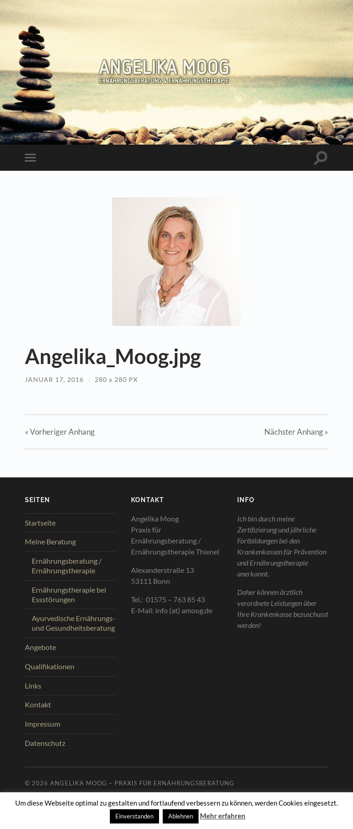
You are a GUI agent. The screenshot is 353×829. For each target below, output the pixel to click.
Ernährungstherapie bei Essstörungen (69, 594)
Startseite (40, 522)
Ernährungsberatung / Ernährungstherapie (67, 565)
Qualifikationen (49, 666)
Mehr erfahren (222, 816)
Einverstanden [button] (134, 816)
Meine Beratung (50, 541)
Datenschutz (45, 743)
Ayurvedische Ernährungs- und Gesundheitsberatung (73, 623)
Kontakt (38, 704)
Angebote (40, 647)
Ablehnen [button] (180, 816)
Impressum (42, 723)
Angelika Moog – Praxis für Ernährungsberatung (142, 783)
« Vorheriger (60, 432)
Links (33, 685)
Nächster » (296, 432)
